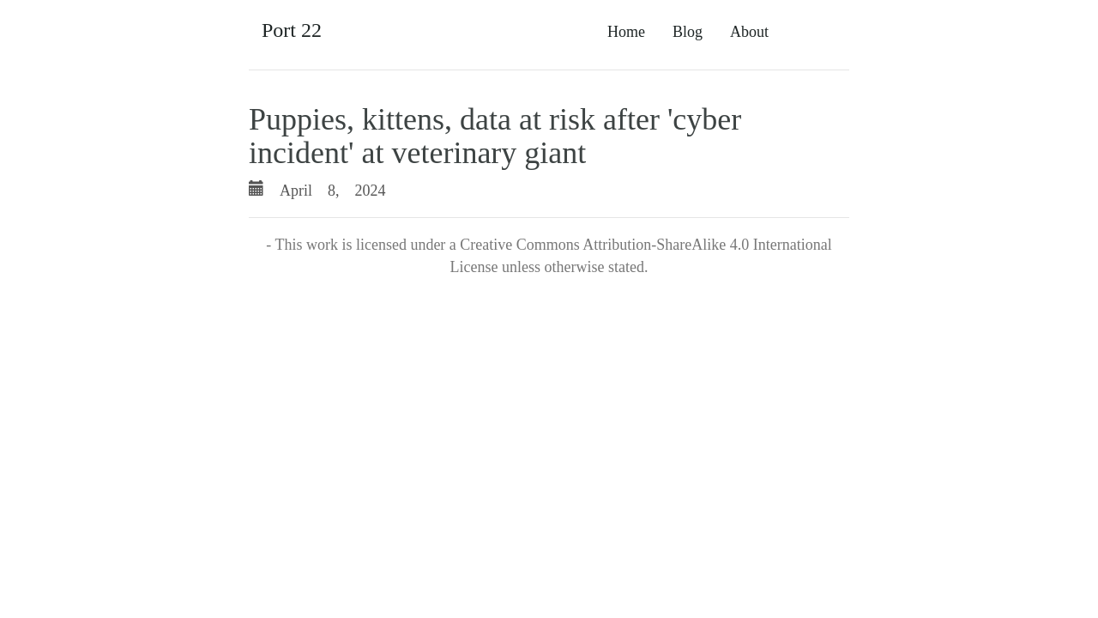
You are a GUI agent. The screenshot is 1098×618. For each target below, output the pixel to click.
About (749, 31)
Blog (688, 31)
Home (626, 31)
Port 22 (292, 30)
